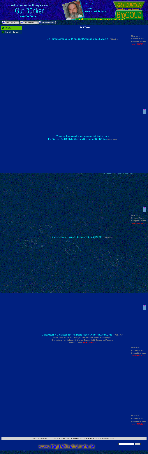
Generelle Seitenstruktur (107, 438)
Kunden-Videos (89, 438)
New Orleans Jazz (76, 438)
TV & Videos (54, 438)
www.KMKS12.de (139, 44)
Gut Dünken (44, 438)
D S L (96, 438)
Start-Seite (36, 438)
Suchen (137, 444)
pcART (61, 438)
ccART (67, 438)
